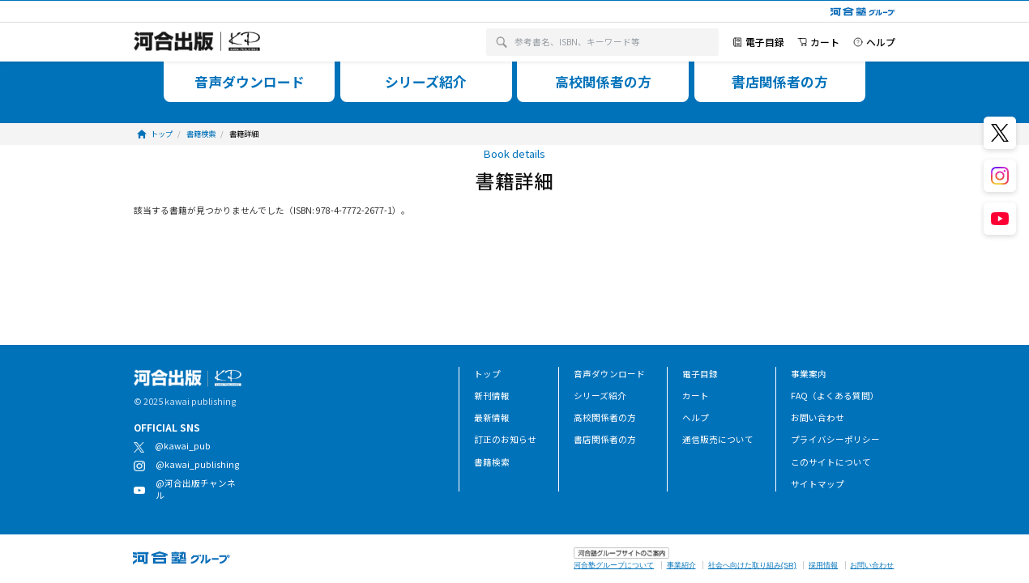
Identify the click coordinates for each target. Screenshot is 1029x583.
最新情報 (492, 417)
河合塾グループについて (614, 565)
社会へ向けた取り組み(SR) (752, 565)
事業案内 (808, 374)
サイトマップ (817, 484)
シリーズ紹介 (600, 395)
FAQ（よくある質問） (835, 395)
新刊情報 (492, 395)
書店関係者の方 (605, 439)
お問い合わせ (817, 417)
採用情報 (823, 565)
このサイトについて (831, 462)
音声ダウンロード (609, 374)
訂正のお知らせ (505, 439)
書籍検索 (492, 462)
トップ (487, 374)
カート (695, 395)
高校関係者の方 (605, 417)
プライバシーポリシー (835, 439)
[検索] (501, 42)
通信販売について (718, 439)
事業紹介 (681, 565)
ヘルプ (695, 417)
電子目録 (700, 374)
